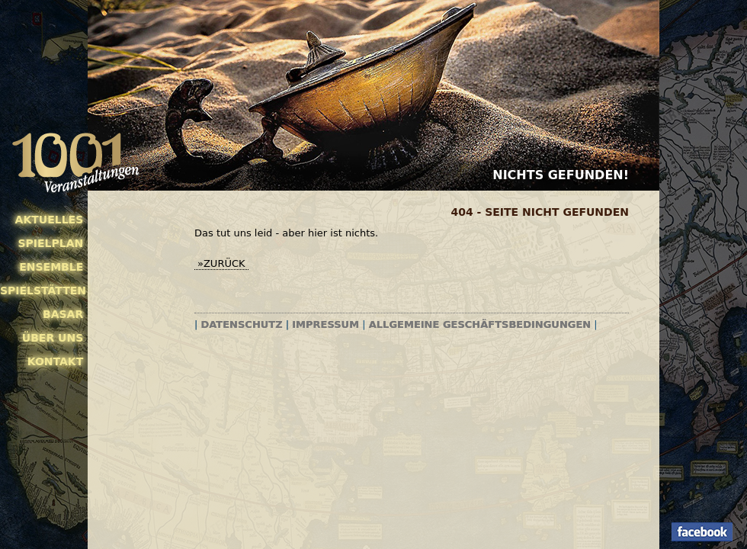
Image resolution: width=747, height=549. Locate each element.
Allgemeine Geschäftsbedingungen (480, 324)
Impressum (325, 324)
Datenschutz (242, 324)
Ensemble (51, 267)
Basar (63, 314)
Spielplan (50, 243)
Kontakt (55, 361)
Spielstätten (41, 290)
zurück (224, 263)
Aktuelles (49, 220)
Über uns (52, 338)
